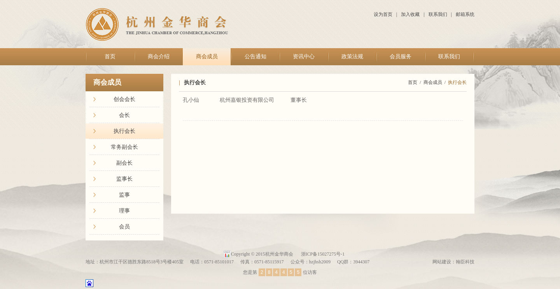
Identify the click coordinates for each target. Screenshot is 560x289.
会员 (124, 227)
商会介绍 (159, 56)
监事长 (124, 179)
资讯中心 (304, 56)
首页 (110, 56)
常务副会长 (124, 147)
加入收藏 (410, 14)
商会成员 (207, 56)
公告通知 (255, 56)
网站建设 (441, 262)
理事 (124, 211)
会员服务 (400, 56)
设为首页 (383, 14)
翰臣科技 (465, 262)
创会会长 (124, 99)
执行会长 (124, 131)
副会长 (124, 163)
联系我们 (438, 14)
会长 (124, 115)
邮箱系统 (465, 14)
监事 (124, 195)
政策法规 (352, 56)
